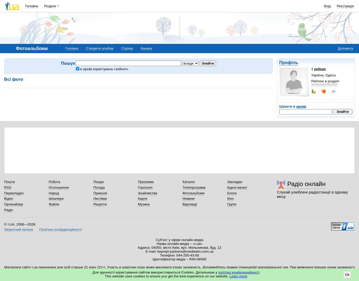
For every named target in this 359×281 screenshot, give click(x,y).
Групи (231, 204)
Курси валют (237, 187)
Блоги (232, 193)
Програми (146, 182)
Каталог (188, 182)
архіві (301, 106)
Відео (8, 198)
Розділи (50, 6)
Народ (54, 193)
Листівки (100, 198)
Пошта (9, 182)
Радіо (8, 210)
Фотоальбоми (193, 193)
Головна (31, 6)
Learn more (238, 276)
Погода (99, 187)
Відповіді (189, 204)
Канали (146, 48)
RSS (7, 187)
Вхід (327, 6)
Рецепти (100, 204)
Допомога (345, 48)
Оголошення (59, 187)
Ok (347, 275)
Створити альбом (99, 48)
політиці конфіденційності (239, 272)
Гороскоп (145, 187)
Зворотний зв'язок (18, 229)
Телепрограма (193, 187)
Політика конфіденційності (60, 229)
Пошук (98, 182)
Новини (188, 198)
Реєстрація (345, 6)
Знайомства (147, 193)
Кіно (230, 198)
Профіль (288, 62)
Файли (54, 204)
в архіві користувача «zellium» (102, 69)
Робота (54, 182)
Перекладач (13, 193)
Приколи (100, 193)
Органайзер (13, 204)
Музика (143, 204)
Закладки (234, 182)
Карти (142, 198)
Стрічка (127, 48)
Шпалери (56, 198)
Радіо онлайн (306, 183)
